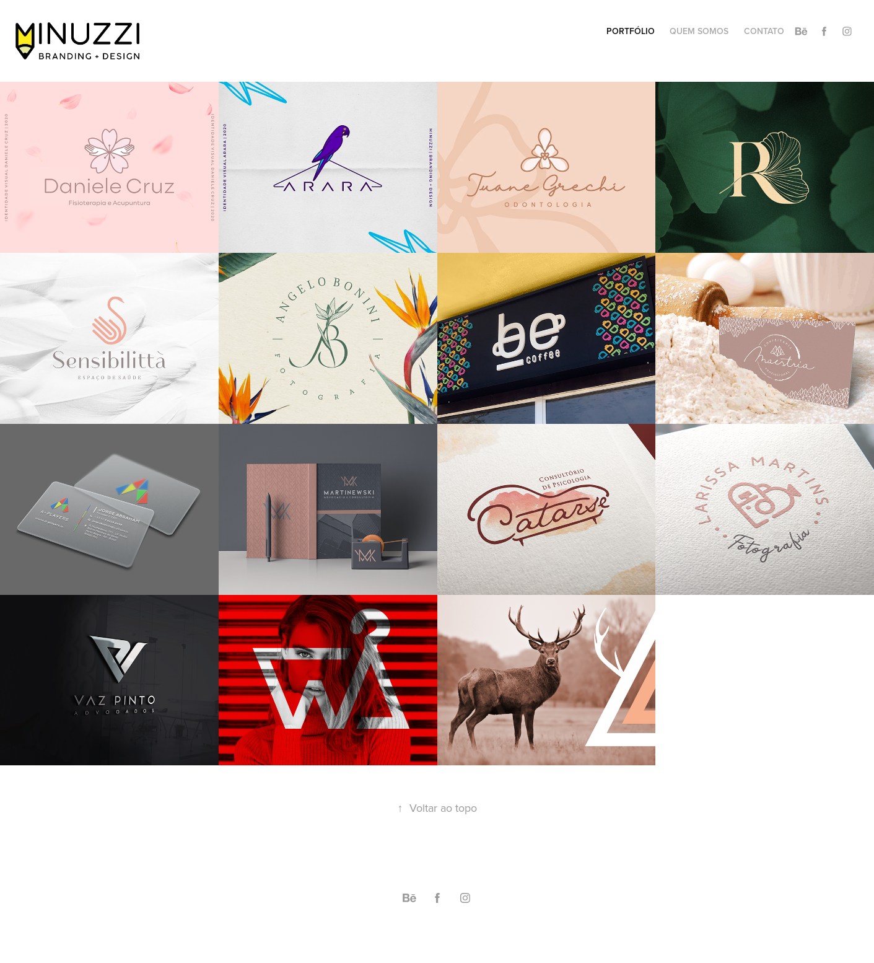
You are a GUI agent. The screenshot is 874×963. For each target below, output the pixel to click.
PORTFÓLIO (630, 31)
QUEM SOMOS (699, 31)
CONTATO (764, 31)
